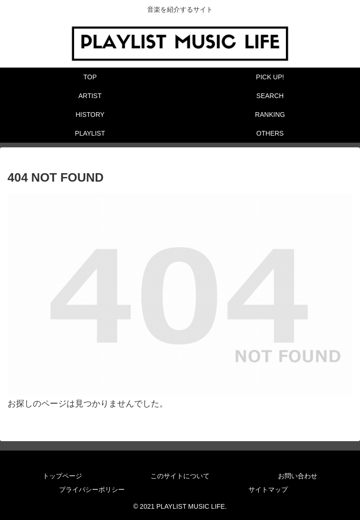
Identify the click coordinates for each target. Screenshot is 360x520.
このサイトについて (180, 476)
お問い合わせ (297, 476)
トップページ (62, 476)
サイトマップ (268, 489)
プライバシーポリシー (92, 489)
